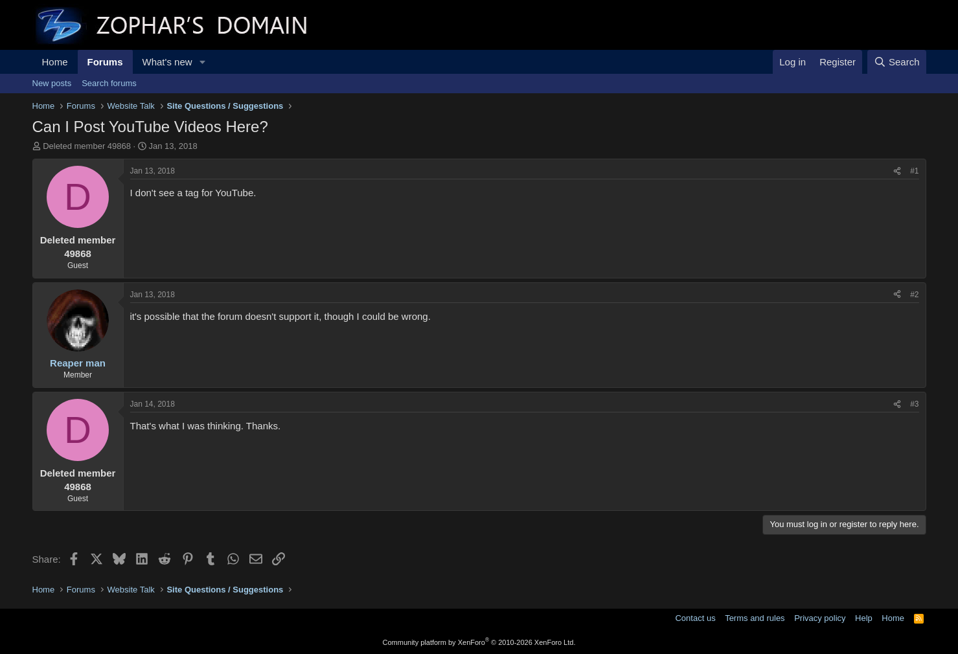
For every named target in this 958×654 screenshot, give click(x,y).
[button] (202, 62)
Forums (105, 61)
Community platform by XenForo (479, 642)
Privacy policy (819, 618)
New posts (52, 83)
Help (863, 618)
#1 (914, 170)
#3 (914, 404)
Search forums (109, 83)
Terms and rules (754, 618)
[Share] (897, 171)
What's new (167, 61)
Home (55, 61)
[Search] (896, 62)
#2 (914, 294)
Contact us (695, 618)
